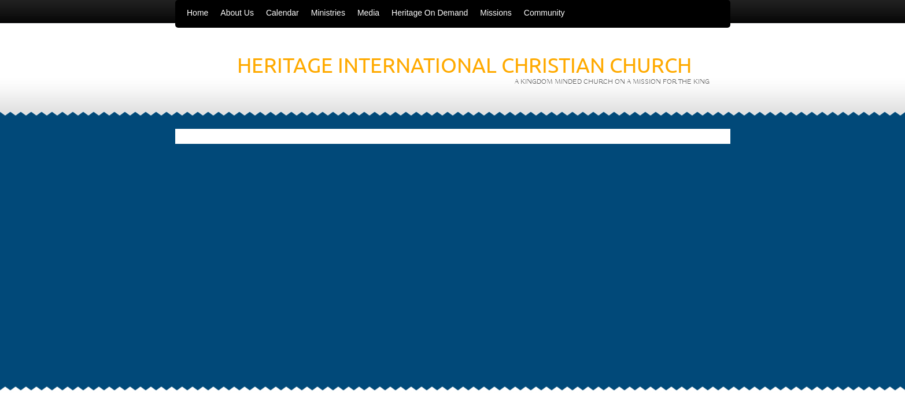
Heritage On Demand (429, 12)
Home (197, 12)
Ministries (328, 12)
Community (544, 12)
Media (368, 12)
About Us (237, 12)
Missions (495, 12)
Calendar (282, 12)
